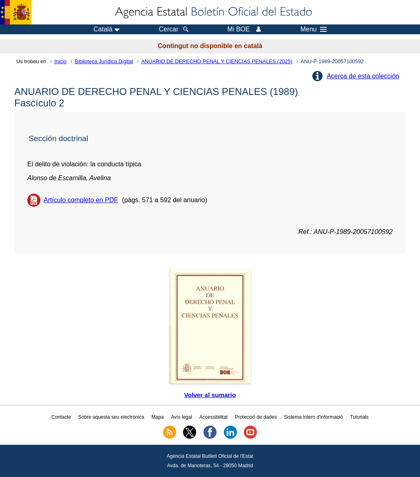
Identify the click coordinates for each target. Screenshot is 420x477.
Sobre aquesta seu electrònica (111, 417)
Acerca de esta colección (363, 76)
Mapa (158, 417)
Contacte (61, 417)
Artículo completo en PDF (81, 200)
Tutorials (359, 417)
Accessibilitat (213, 417)
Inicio (60, 61)
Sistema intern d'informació (313, 417)
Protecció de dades (256, 417)
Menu (314, 29)
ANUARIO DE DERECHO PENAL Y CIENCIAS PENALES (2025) (216, 61)
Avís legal (181, 417)
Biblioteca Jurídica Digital (104, 61)
